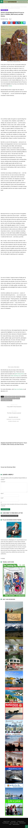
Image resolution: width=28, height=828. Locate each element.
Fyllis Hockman (5, 19)
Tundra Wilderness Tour (6, 400)
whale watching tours (15, 375)
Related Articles (13, 417)
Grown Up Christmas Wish (8, 467)
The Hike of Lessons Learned (14, 412)
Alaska (10, 85)
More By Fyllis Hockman (13, 419)
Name (2, 493)
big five (13, 396)
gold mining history (19, 373)
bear (9, 396)
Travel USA (7, 6)
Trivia (10, 824)
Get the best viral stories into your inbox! (9, 515)
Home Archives (16, 824)
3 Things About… (20, 821)
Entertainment (22, 822)
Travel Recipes (5, 822)
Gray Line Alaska (18, 389)
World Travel (6, 821)
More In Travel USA (13, 421)
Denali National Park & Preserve (8, 398)
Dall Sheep (18, 396)
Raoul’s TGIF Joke (14, 822)
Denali (23, 396)
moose (17, 398)
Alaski (6, 396)
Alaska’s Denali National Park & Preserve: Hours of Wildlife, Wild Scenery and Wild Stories (14, 443)
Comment (3, 481)
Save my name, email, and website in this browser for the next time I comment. (14, 505)
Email (2, 497)
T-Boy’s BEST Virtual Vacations (14, 405)
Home (2, 6)
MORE (3, 558)
